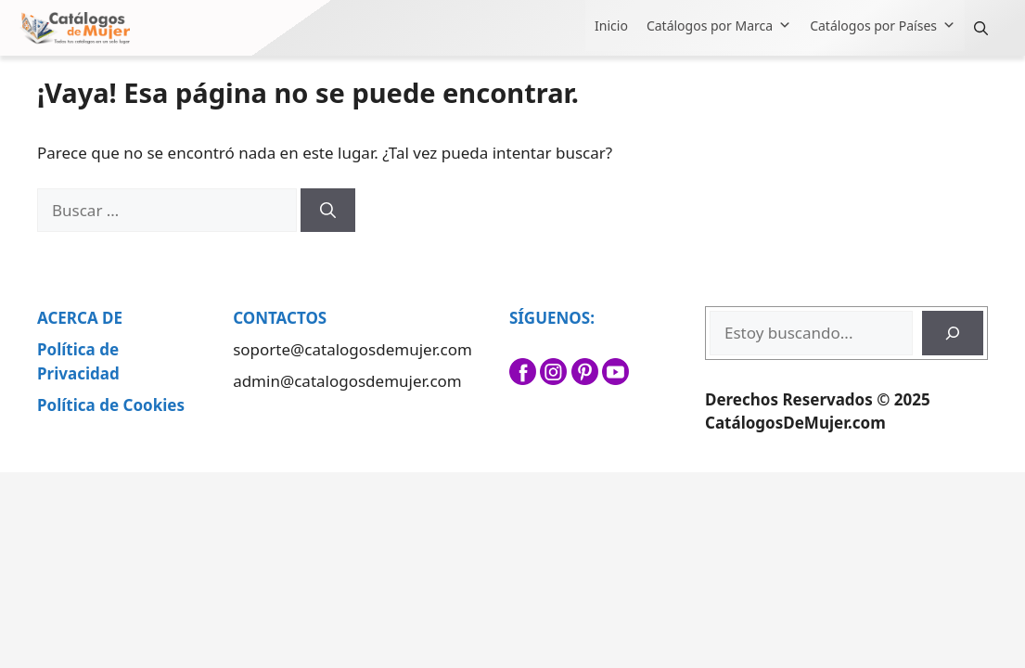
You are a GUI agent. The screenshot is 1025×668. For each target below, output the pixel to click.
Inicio (611, 25)
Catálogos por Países (882, 25)
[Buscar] (328, 210)
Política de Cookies (111, 405)
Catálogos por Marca (719, 25)
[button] (980, 28)
